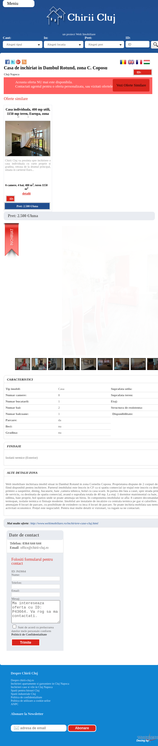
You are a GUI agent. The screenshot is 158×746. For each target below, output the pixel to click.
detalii (26, 193)
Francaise (139, 62)
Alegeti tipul (14, 44)
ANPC (15, 704)
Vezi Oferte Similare (131, 85)
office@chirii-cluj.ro (34, 548)
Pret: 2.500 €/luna (27, 206)
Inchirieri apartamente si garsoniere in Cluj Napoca (40, 683)
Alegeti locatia (56, 44)
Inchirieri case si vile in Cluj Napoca (32, 687)
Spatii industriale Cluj (23, 693)
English (131, 62)
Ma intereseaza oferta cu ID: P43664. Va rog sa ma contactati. (35, 611)
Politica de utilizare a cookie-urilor (30, 700)
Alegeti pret (95, 44)
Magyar (146, 62)
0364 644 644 (31, 543)
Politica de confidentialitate (26, 697)
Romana (123, 62)
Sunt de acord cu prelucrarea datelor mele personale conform (32, 631)
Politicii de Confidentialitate (29, 634)
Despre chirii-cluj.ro (22, 680)
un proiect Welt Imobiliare (79, 34)
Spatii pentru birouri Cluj (25, 690)
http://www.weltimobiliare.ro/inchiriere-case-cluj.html (64, 523)
